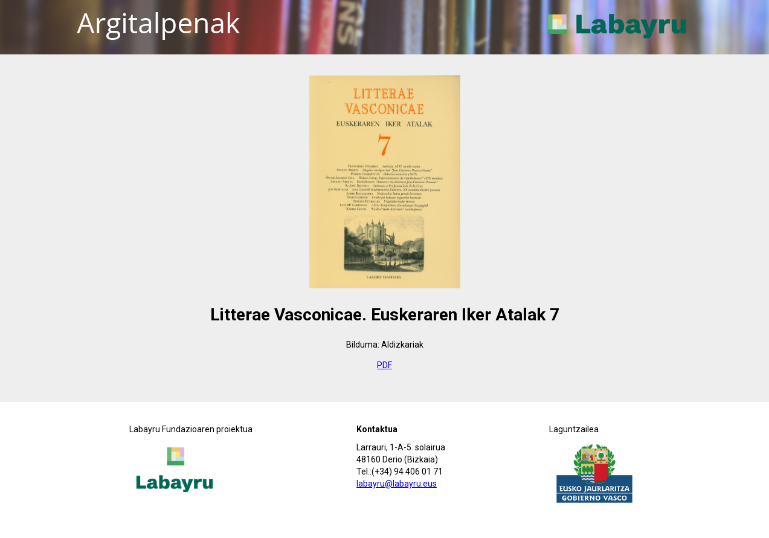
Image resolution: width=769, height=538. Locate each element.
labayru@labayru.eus (396, 483)
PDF (384, 365)
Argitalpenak (158, 22)
